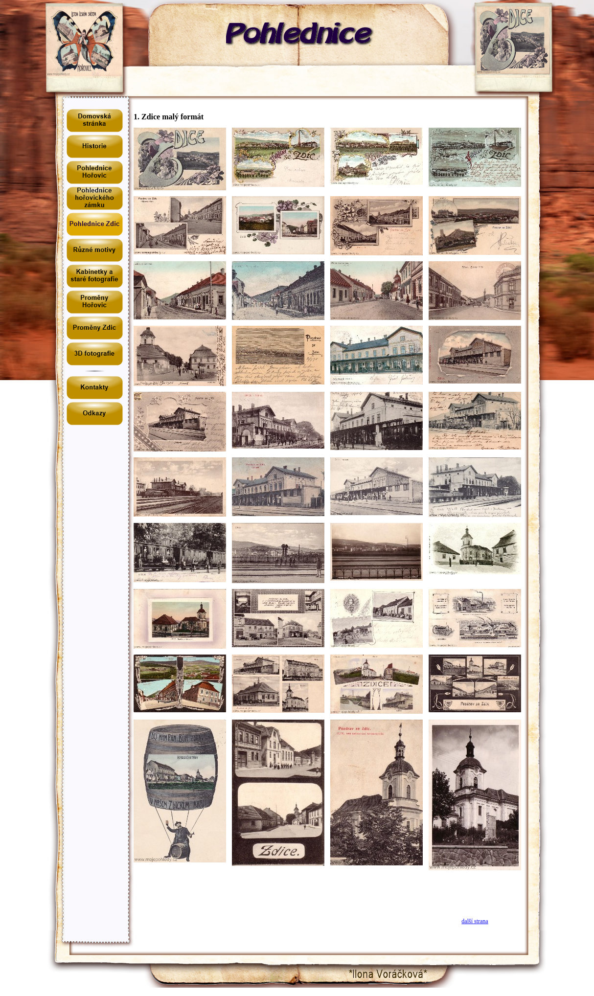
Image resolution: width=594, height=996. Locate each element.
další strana (474, 921)
